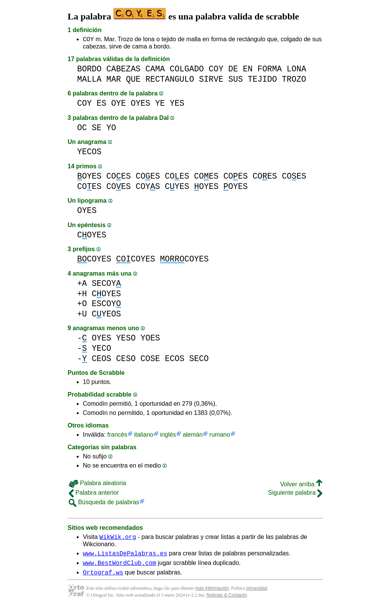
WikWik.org (117, 539)
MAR (114, 80)
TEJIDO (262, 80)
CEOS (101, 359)
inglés (168, 435)
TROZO (294, 80)
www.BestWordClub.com (119, 567)
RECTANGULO (169, 80)
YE (160, 104)
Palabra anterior (94, 493)
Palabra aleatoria (97, 484)
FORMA (269, 70)
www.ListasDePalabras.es (125, 556)
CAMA (155, 70)
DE (233, 70)
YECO (101, 349)
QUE (133, 80)
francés (117, 435)
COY (88, 40)
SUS (235, 80)
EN (248, 70)
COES (119, 177)
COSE (150, 359)
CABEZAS (124, 70)
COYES (92, 236)
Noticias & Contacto (227, 600)
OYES (140, 104)
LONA (296, 70)
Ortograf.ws (103, 578)
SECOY (106, 284)
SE (97, 128)
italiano (143, 435)
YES (177, 104)
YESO (126, 339)
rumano (219, 435)
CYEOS (106, 315)
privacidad (256, 594)
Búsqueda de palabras (104, 503)
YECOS (89, 152)
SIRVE (211, 80)
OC (82, 128)
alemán (192, 435)
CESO (126, 359)
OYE (118, 104)
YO (111, 128)
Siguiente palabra (295, 493)
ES (102, 104)
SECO (199, 359)
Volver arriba (301, 485)
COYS (148, 187)
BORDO (89, 70)
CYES (177, 187)
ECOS (174, 359)
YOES (150, 339)
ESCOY (106, 304)
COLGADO (187, 70)
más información (212, 594)
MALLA (89, 80)
